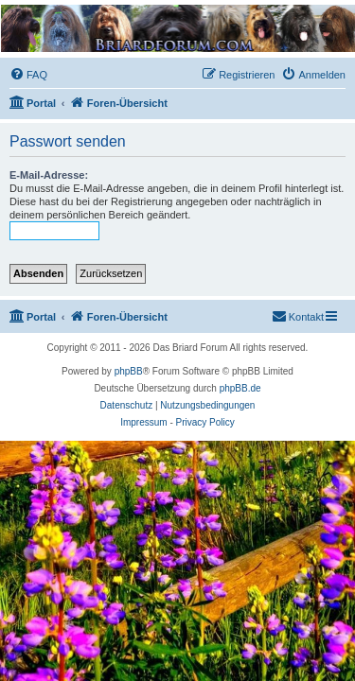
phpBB (129, 371)
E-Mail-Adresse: (48, 175)
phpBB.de (240, 388)
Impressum (143, 422)
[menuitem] (28, 74)
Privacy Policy (205, 422)
